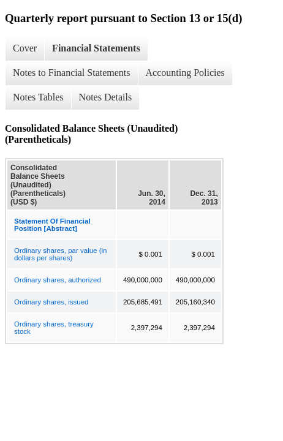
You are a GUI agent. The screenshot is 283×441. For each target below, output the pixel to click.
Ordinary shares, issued (51, 302)
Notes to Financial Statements (71, 72)
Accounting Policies (185, 72)
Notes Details (105, 97)
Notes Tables (38, 97)
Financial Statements (96, 48)
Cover (25, 48)
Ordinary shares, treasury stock (54, 327)
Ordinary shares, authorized (57, 280)
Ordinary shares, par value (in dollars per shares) (60, 254)
